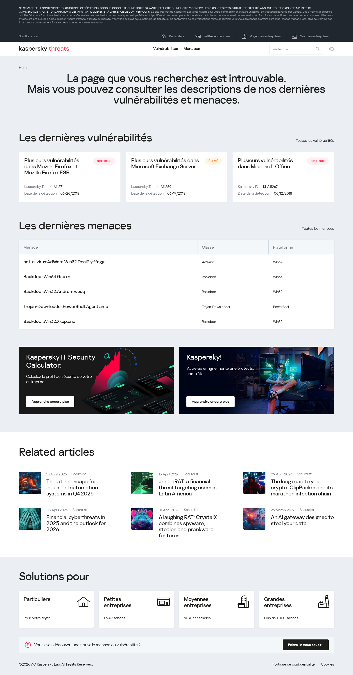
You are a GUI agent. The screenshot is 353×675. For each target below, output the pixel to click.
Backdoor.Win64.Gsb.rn (44, 278)
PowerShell (281, 307)
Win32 (276, 263)
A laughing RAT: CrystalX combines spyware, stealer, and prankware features (188, 527)
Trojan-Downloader (204, 307)
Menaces (191, 48)
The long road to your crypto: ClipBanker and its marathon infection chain (302, 488)
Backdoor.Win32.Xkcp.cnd (46, 322)
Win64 (276, 278)
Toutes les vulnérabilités (315, 140)
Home (23, 67)
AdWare (194, 263)
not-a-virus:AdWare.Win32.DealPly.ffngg (58, 263)
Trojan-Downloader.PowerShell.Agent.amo (60, 307)
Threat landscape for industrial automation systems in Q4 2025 (72, 488)
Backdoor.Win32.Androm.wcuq (50, 293)
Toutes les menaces (318, 231)
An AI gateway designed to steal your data (302, 521)
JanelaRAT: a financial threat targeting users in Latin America (188, 488)
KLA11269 (163, 189)
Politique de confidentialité (293, 665)
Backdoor (195, 278)
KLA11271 (56, 189)
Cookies (327, 665)
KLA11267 (270, 189)
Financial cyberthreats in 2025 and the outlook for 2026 (76, 524)
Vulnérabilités (165, 48)
